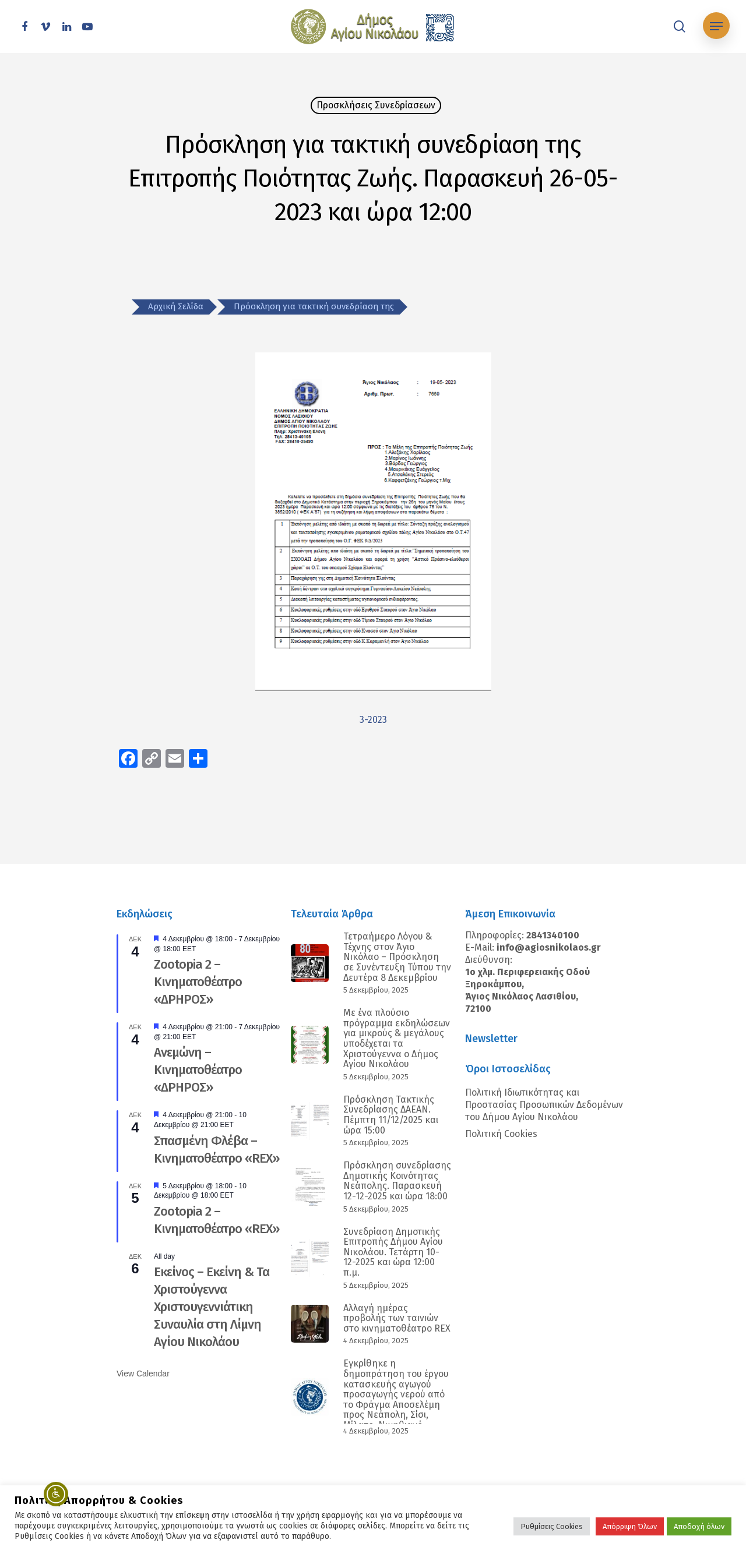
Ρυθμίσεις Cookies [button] (551, 1526)
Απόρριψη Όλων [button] (630, 1526)
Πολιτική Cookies (501, 1133)
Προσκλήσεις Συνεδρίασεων (375, 105)
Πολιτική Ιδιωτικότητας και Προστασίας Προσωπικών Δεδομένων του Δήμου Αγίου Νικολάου (544, 1104)
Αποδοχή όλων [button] (699, 1526)
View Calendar (143, 1373)
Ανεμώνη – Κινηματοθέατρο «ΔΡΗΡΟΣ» (198, 1069)
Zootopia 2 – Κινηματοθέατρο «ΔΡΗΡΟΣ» (198, 981)
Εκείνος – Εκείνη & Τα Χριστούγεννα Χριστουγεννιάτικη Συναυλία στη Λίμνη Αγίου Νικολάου (211, 1307)
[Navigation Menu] (716, 26)
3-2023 (373, 719)
